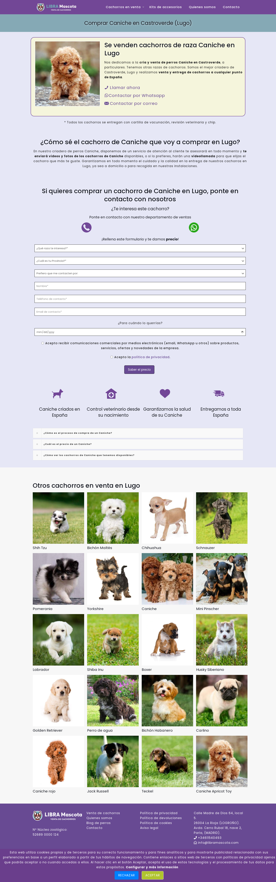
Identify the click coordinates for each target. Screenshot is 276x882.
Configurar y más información (152, 867)
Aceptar (152, 875)
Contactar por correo (131, 103)
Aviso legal (149, 828)
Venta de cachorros (103, 813)
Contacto (94, 828)
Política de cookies (156, 823)
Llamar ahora (122, 87)
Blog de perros (98, 823)
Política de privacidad (159, 813)
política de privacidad (151, 357)
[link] (138, 433)
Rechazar (126, 875)
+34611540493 (210, 838)
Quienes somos (99, 818)
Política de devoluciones (161, 818)
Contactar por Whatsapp (134, 95)
